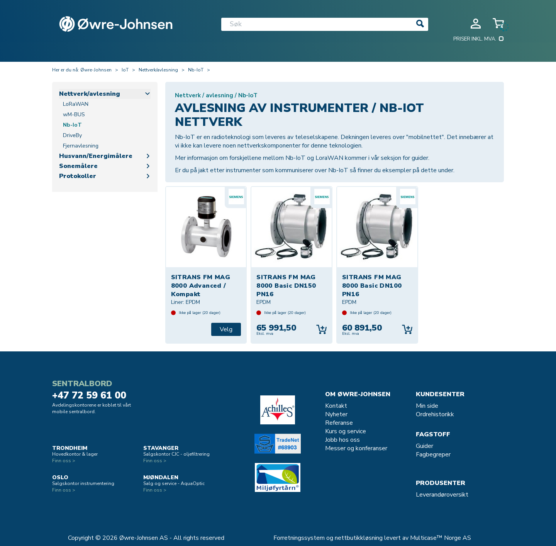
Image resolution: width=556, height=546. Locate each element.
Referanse (339, 423)
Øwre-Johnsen (96, 70)
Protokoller (77, 176)
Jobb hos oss (342, 440)
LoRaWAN (75, 104)
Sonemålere (78, 166)
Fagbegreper (433, 454)
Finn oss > (63, 461)
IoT (125, 70)
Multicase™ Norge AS (440, 538)
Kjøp (321, 329)
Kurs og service (345, 431)
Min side (427, 406)
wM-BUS (74, 114)
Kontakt (336, 406)
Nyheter (336, 414)
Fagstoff (433, 434)
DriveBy (72, 135)
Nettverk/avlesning (158, 70)
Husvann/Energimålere (95, 156)
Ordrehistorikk (435, 414)
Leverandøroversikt (442, 494)
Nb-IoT (195, 70)
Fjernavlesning (80, 145)
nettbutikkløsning (359, 538)
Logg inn (476, 24)
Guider (424, 446)
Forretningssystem (299, 538)
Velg (226, 329)
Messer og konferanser (356, 448)
